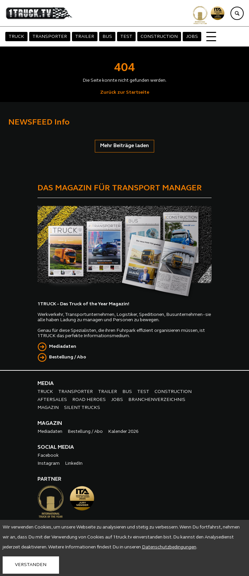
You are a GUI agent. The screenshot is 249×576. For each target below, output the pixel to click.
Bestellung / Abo (67, 357)
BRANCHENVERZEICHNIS (156, 399)
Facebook (48, 455)
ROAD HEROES (89, 399)
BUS (107, 36)
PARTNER (49, 479)
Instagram (48, 463)
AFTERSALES (52, 399)
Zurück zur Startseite (124, 92)
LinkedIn (74, 463)
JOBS (192, 36)
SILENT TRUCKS (82, 407)
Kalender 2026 (123, 431)
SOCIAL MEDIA (55, 447)
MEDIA (45, 383)
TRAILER (84, 36)
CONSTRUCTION (159, 36)
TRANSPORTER (49, 36)
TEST (126, 36)
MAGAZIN (48, 407)
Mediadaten (62, 346)
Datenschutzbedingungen (169, 547)
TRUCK (16, 36)
